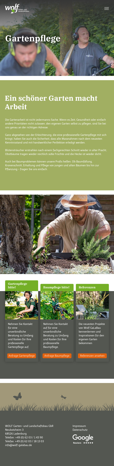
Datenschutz (80, 429)
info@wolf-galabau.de (18, 445)
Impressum (79, 426)
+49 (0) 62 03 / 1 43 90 (29, 437)
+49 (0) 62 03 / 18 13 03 (29, 441)
